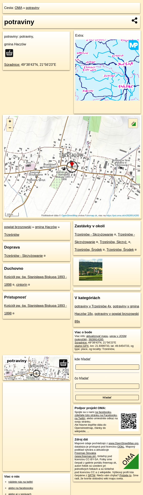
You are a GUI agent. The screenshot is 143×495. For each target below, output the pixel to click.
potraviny (32, 8)
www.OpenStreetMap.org (123, 443)
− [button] (10, 128)
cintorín (21, 284)
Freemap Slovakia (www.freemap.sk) (85, 454)
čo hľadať (82, 378)
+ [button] (10, 122)
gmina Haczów (46, 227)
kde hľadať (83, 359)
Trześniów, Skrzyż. (113, 242)
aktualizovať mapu (97, 336)
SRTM (91, 475)
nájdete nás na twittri (20, 481)
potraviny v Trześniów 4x (93, 306)
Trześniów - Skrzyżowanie (23, 255)
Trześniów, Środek (88, 249)
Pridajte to (125, 475)
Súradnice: (12, 64)
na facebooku (103, 412)
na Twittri (80, 418)
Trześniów (11, 234)
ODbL (120, 446)
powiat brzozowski (17, 227)
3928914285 (96, 339)
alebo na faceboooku (20, 488)
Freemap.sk (91, 215)
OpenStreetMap (69, 215)
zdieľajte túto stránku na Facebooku (96, 415)
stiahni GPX (82, 345)
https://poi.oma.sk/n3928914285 (122, 215)
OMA (18, 8)
